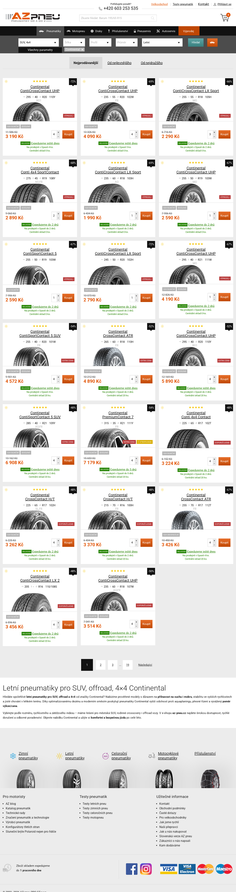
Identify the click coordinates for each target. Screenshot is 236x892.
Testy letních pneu (94, 797)
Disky (92, 32)
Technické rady (15, 806)
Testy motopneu (93, 811)
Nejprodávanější (83, 62)
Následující (150, 664)
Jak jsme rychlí (169, 816)
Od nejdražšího (154, 62)
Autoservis (174, 32)
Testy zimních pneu (95, 802)
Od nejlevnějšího (119, 62)
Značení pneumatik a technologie (27, 811)
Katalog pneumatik (18, 802)
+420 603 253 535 (120, 8)
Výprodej (201, 31)
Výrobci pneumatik (18, 816)
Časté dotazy (167, 806)
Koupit (68, 134)
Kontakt (203, 4)
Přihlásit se (221, 4)
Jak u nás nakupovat (173, 825)
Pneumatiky (37, 32)
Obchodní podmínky (172, 802)
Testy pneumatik (183, 4)
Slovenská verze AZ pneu (175, 830)
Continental (74, 49)
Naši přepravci (168, 820)
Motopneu (67, 32)
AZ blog (11, 797)
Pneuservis (146, 32)
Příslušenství (120, 31)
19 (128, 664)
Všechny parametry (40, 49)
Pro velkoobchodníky (172, 811)
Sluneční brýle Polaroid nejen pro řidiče (31, 825)
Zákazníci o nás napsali (174, 834)
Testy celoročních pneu (97, 806)
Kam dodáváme (169, 839)
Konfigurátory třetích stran (23, 820)
